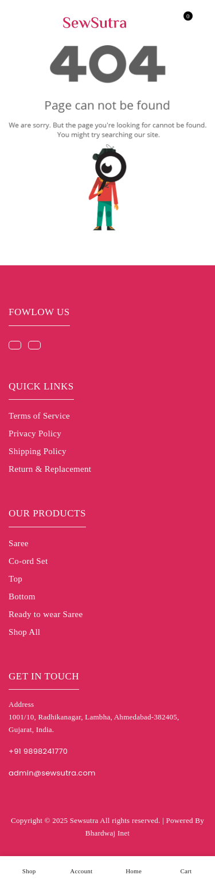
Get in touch (44, 676)
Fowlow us (39, 312)
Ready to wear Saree (46, 614)
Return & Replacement (50, 469)
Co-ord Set (28, 561)
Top (15, 578)
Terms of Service (39, 415)
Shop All (24, 632)
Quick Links (41, 386)
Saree (19, 543)
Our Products (47, 513)
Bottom (22, 596)
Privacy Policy (35, 433)
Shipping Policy (38, 451)
